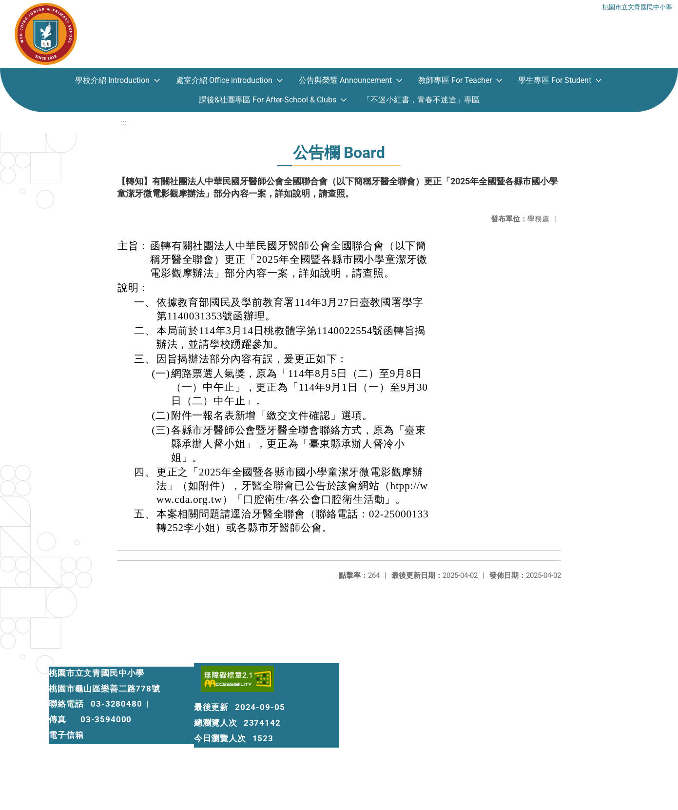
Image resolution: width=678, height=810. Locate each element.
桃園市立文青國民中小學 (637, 6)
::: (124, 122)
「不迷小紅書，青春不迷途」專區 (421, 99)
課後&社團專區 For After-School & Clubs (267, 99)
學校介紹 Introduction (112, 80)
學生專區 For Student (554, 80)
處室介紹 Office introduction (224, 80)
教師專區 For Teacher (455, 80)
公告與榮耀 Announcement (345, 80)
